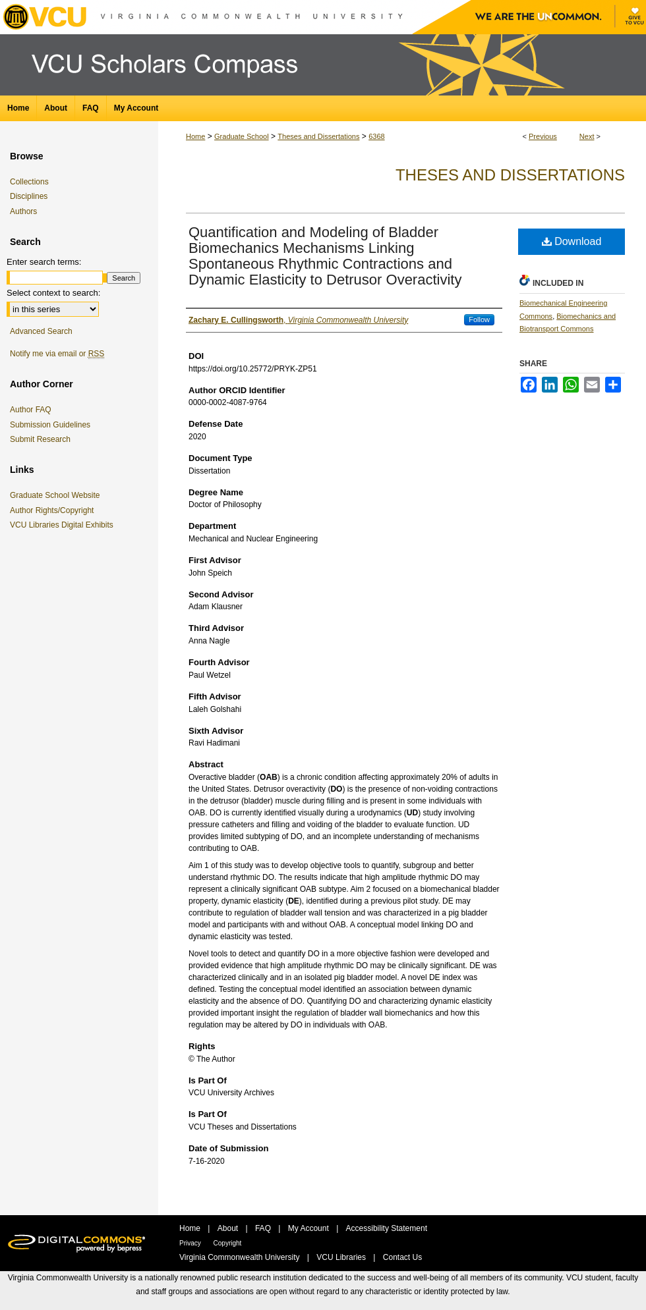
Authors (23, 211)
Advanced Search (41, 331)
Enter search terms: (44, 262)
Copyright (228, 1243)
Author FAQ (30, 409)
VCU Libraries (342, 1257)
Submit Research (40, 439)
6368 (376, 136)
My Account (309, 1228)
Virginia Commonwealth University (240, 1257)
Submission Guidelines (50, 424)
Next (587, 136)
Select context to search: (53, 293)
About (229, 1228)
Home (195, 136)
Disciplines (28, 196)
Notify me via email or (57, 353)
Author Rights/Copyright (54, 510)
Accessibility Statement (386, 1228)
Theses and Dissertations (318, 136)
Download (572, 241)
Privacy (191, 1243)
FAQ (264, 1228)
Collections (29, 181)
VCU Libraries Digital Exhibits (64, 525)
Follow (479, 319)
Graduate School (241, 136)
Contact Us (402, 1257)
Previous (543, 136)
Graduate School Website (57, 495)
